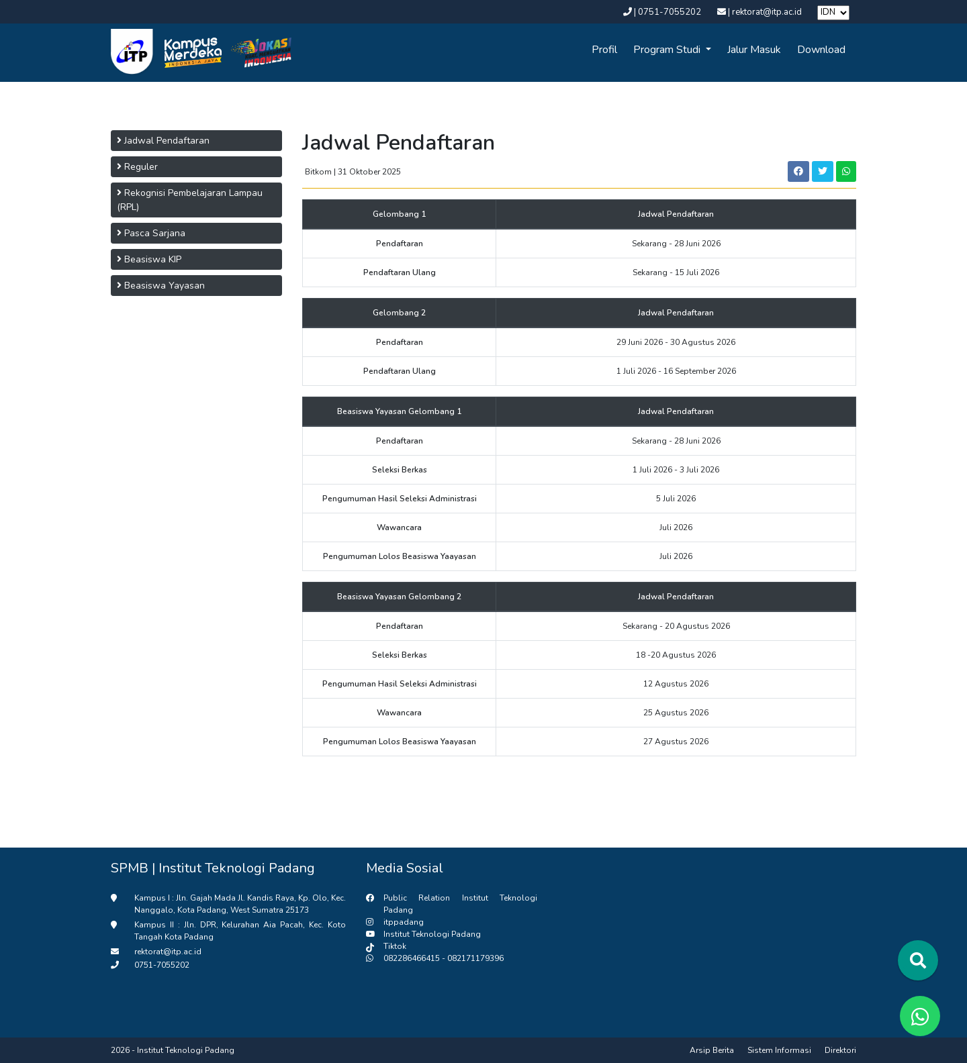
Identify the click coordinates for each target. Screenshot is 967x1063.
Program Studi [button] (668, 49)
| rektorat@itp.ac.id (760, 12)
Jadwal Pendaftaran (163, 140)
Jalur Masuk (754, 49)
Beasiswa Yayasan (161, 285)
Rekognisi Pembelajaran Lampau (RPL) (190, 200)
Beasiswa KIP (149, 259)
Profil (604, 49)
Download (821, 49)
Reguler (137, 166)
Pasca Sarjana (151, 233)
